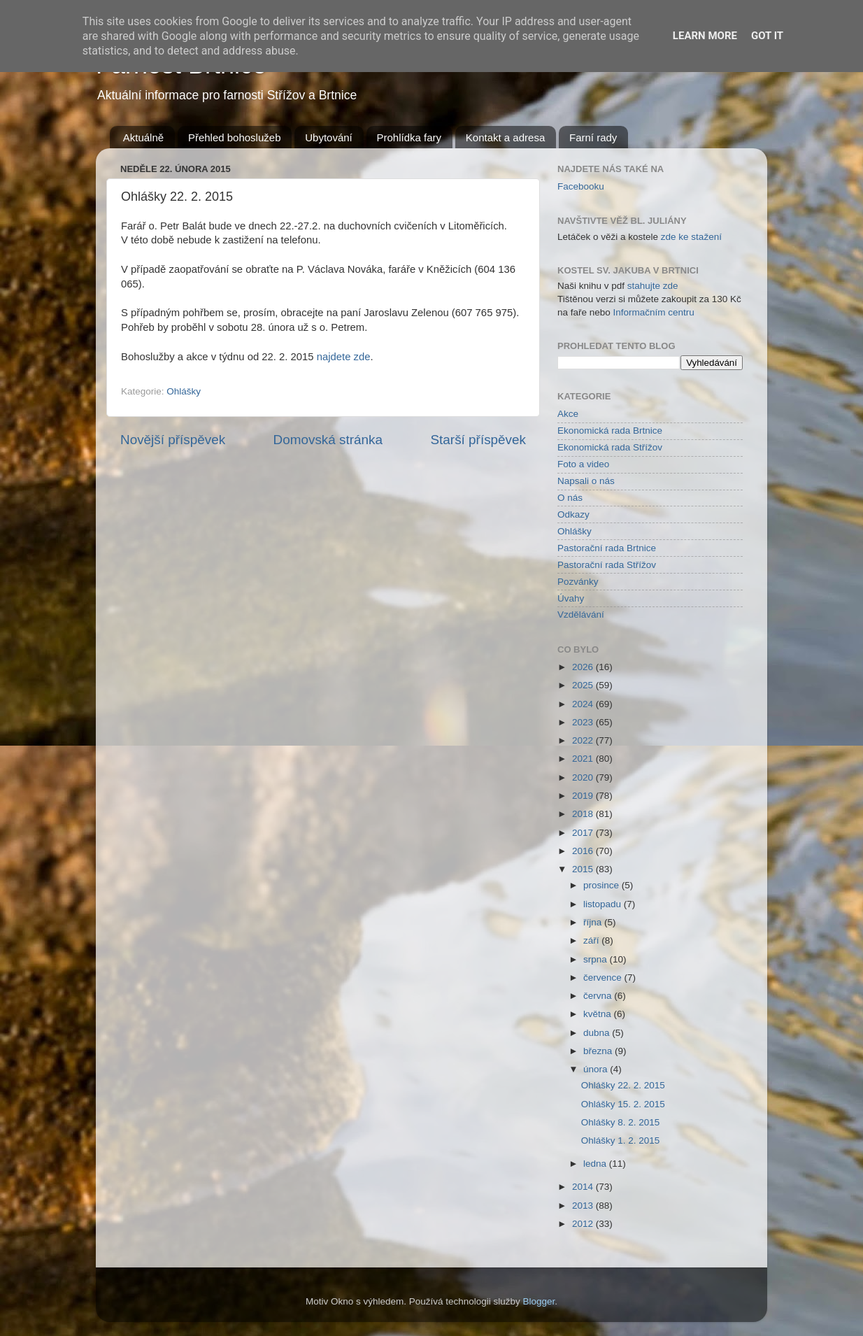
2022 (584, 740)
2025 (584, 685)
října (593, 922)
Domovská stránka (328, 439)
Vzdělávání (580, 614)
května (598, 1014)
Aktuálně (143, 137)
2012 (584, 1223)
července (604, 977)
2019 (584, 795)
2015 (584, 869)
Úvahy (570, 598)
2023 (584, 722)
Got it (767, 35)
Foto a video (583, 464)
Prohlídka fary (409, 137)
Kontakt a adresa (505, 137)
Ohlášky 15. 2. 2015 (623, 1104)
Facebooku (580, 186)
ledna (596, 1163)
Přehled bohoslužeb (234, 137)
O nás (570, 497)
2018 (584, 814)
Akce (567, 413)
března (599, 1051)
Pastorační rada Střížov (606, 565)
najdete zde (344, 356)
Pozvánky (578, 581)
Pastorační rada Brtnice (606, 548)
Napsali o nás (586, 481)
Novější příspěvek (172, 439)
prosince (602, 885)
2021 (584, 758)
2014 (584, 1186)
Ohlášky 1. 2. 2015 (620, 1140)
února (596, 1069)
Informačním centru (653, 312)
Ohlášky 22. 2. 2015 (623, 1085)
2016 (584, 851)
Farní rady (593, 137)
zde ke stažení (691, 237)
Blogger (539, 1301)
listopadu (603, 904)
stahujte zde (652, 285)
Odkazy (573, 514)
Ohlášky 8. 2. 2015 (620, 1122)
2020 (584, 777)
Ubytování (328, 137)
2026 (584, 667)
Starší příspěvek (479, 439)
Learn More (705, 35)
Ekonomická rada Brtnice (609, 430)
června (598, 995)
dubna (597, 1033)
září (592, 940)
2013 (584, 1205)
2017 (584, 832)
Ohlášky (183, 391)
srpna (596, 959)
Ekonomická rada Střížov (609, 447)
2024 (584, 704)
